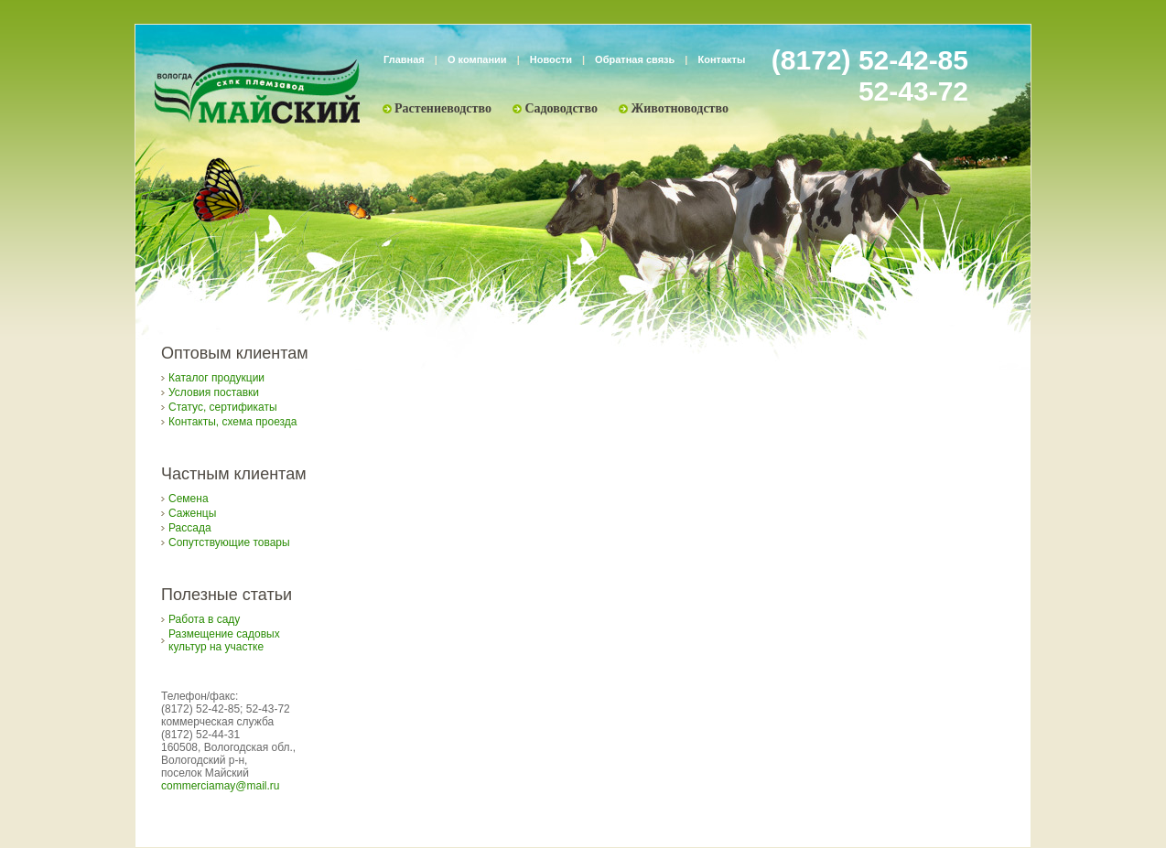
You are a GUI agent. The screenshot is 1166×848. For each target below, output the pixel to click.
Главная (404, 59)
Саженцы (192, 513)
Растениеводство (442, 108)
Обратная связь (635, 59)
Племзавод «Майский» (257, 91)
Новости (551, 59)
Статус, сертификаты (222, 407)
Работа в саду (204, 619)
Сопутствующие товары (229, 542)
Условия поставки (213, 392)
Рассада (189, 527)
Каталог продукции (216, 377)
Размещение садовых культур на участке (224, 640)
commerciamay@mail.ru (220, 785)
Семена (188, 498)
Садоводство (561, 108)
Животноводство (679, 108)
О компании (477, 59)
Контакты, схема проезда (232, 421)
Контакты (722, 59)
